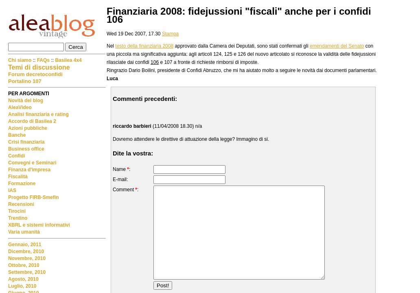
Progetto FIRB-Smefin (33, 197)
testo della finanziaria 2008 (144, 46)
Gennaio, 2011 (24, 244)
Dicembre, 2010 (26, 251)
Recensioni (21, 204)
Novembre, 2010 (27, 258)
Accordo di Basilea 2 (32, 121)
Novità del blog (25, 100)
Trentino (17, 218)
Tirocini (17, 211)
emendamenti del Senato (337, 46)
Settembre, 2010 (27, 272)
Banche (17, 135)
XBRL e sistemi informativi (39, 225)
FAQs (43, 60)
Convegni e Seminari (32, 163)
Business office (26, 149)
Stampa (170, 34)
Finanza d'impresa (29, 170)
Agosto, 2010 (23, 279)
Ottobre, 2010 (23, 265)
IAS (12, 190)
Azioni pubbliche (27, 128)
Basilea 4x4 (68, 60)
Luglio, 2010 (22, 286)
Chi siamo (20, 60)
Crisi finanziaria (26, 142)
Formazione (21, 183)
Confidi (16, 156)
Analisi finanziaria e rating (38, 114)
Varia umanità (24, 232)
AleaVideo (20, 107)
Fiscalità (18, 176)
